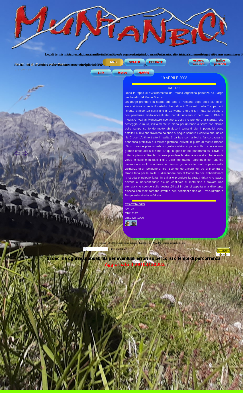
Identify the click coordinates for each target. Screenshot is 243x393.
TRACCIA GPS (135, 204)
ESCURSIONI (115, 243)
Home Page (63, 243)
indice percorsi (130, 243)
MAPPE (157, 243)
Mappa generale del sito (174, 243)
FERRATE (92, 243)
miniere (103, 243)
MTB (73, 243)
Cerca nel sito (118, 249)
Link (141, 243)
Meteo (148, 243)
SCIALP (81, 243)
